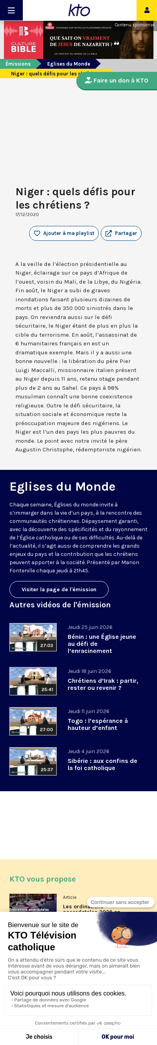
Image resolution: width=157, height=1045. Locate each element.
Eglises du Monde (68, 64)
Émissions (18, 64)
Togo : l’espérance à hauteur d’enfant (98, 724)
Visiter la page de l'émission (59, 589)
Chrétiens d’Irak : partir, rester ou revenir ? (103, 684)
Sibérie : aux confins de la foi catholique (102, 764)
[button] (121, 233)
